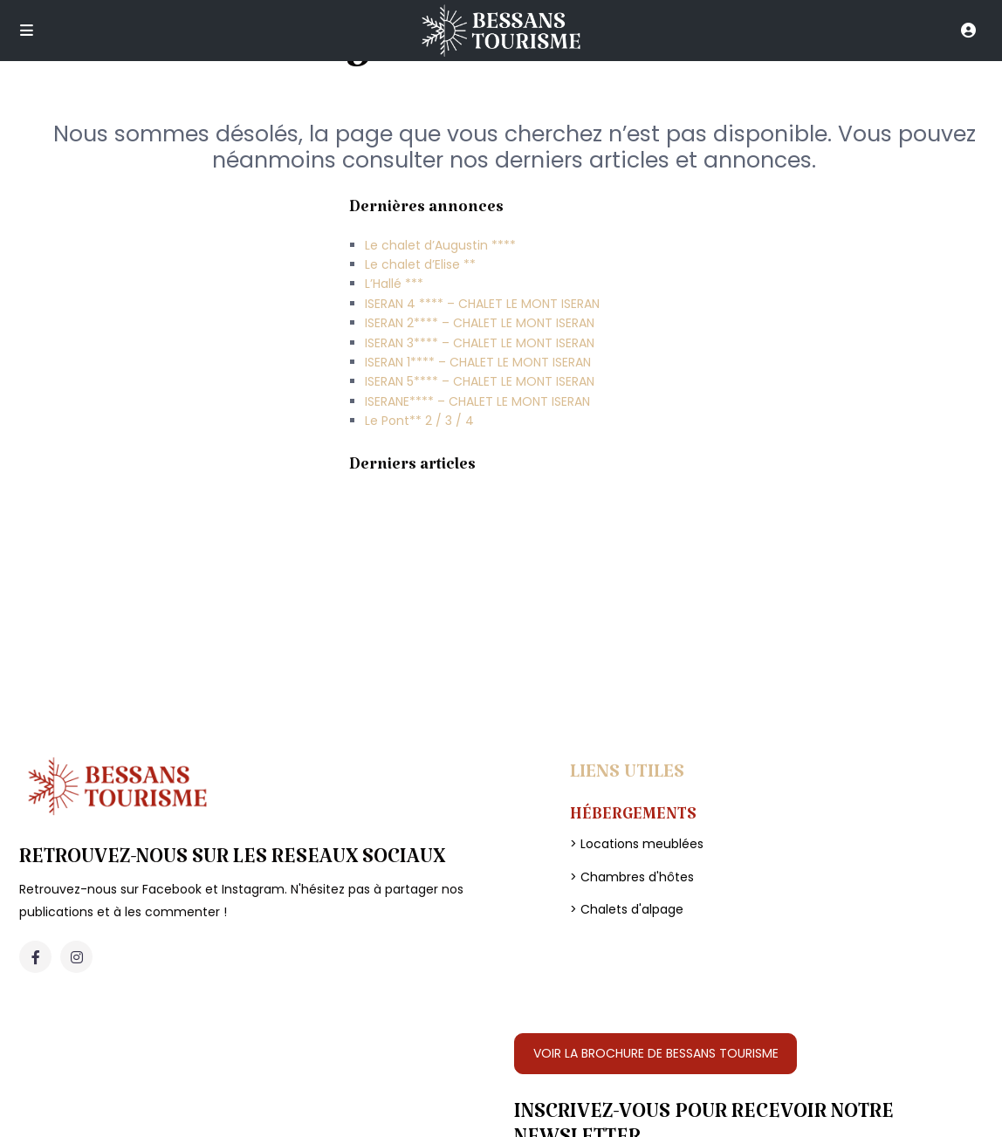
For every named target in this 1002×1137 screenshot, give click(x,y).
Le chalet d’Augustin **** (440, 245)
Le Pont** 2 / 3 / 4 (419, 420)
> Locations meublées (636, 844)
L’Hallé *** (394, 283)
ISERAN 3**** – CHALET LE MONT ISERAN (479, 343)
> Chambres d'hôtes (632, 877)
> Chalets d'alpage (626, 909)
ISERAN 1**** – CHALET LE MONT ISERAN (478, 362)
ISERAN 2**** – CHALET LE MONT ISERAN (479, 323)
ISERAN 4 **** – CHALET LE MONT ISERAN (482, 303)
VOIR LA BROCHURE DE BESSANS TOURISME (656, 1053)
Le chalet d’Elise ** (420, 264)
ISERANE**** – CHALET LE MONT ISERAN (477, 401)
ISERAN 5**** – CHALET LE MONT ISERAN (479, 381)
